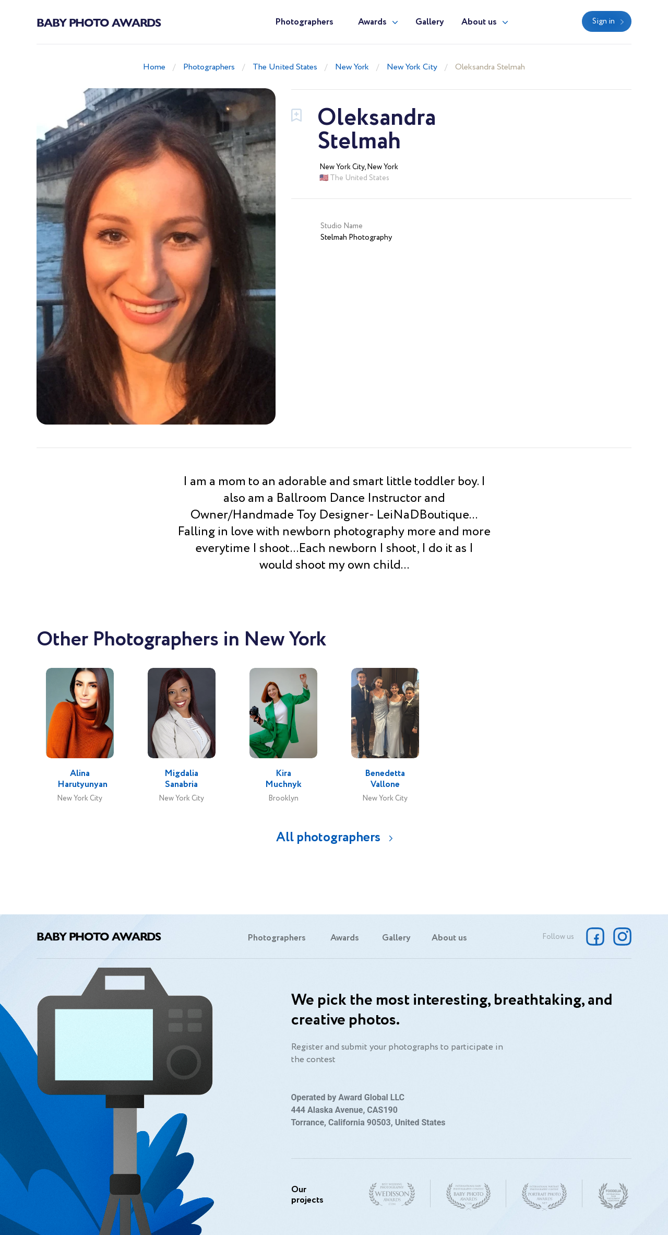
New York (352, 67)
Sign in (603, 21)
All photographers (328, 837)
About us (479, 22)
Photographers (304, 22)
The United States (285, 67)
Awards (372, 22)
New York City (412, 67)
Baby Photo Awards (99, 22)
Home (154, 67)
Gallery (429, 22)
